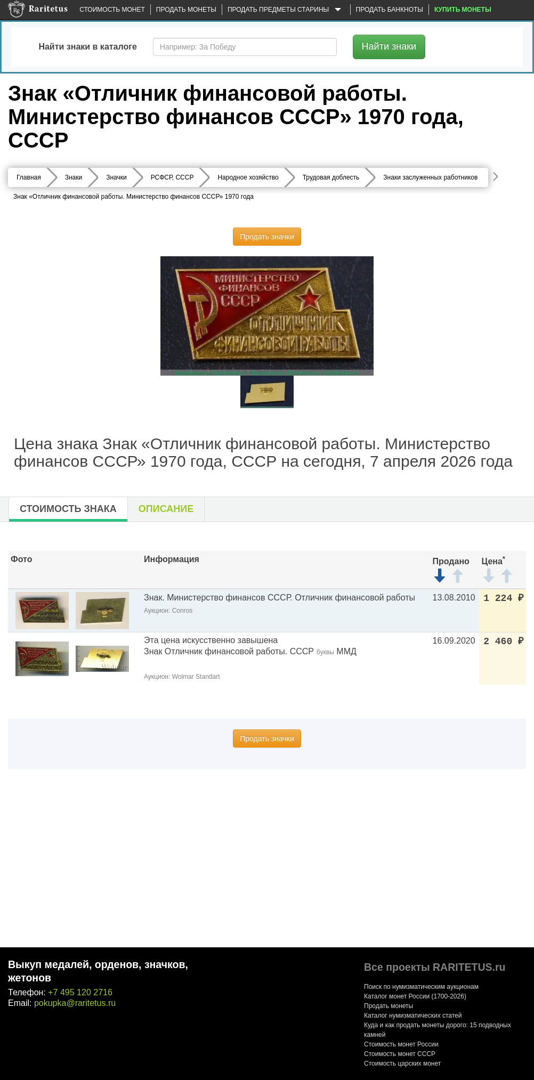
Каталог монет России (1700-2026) (415, 996)
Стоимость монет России (401, 1044)
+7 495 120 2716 (80, 992)
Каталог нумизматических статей (413, 1015)
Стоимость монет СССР (399, 1054)
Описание (166, 509)
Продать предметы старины (286, 10)
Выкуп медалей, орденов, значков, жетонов (98, 971)
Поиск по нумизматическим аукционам (421, 986)
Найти (389, 46)
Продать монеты (186, 9)
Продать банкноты (389, 9)
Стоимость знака (68, 509)
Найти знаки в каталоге (87, 46)
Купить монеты (462, 9)
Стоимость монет (111, 9)
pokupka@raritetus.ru (75, 1003)
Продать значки (267, 236)
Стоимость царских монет (402, 1063)
